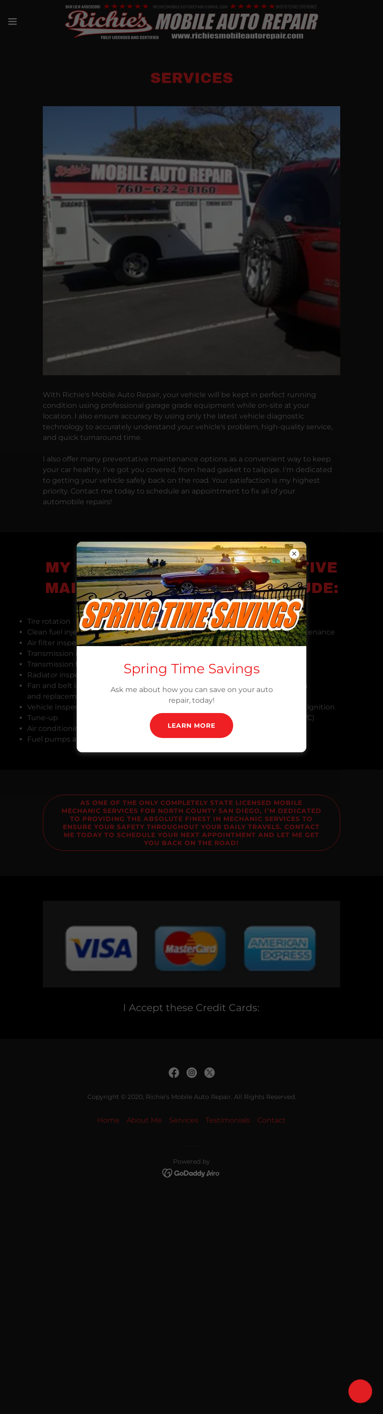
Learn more (191, 726)
